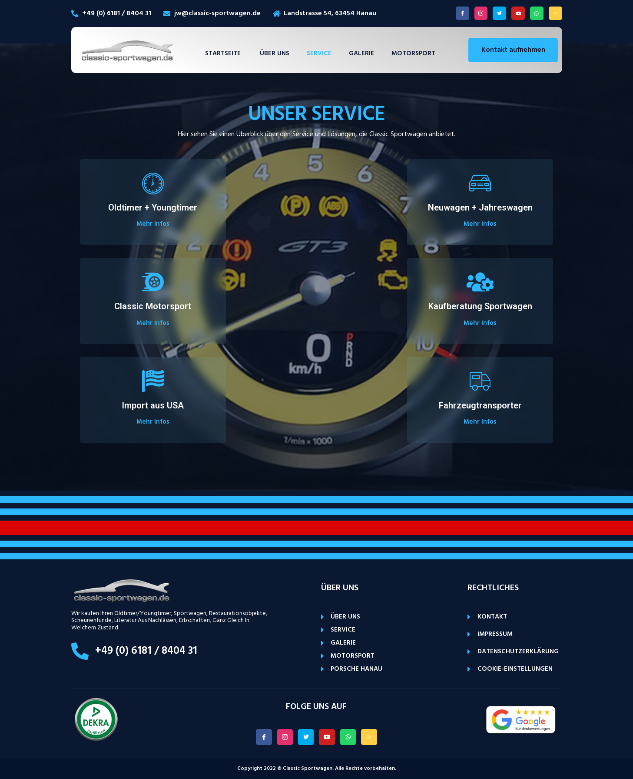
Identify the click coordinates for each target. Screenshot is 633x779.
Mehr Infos (152, 224)
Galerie (361, 53)
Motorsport (413, 53)
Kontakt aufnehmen (513, 50)
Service (319, 53)
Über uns (274, 53)
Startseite (223, 53)
